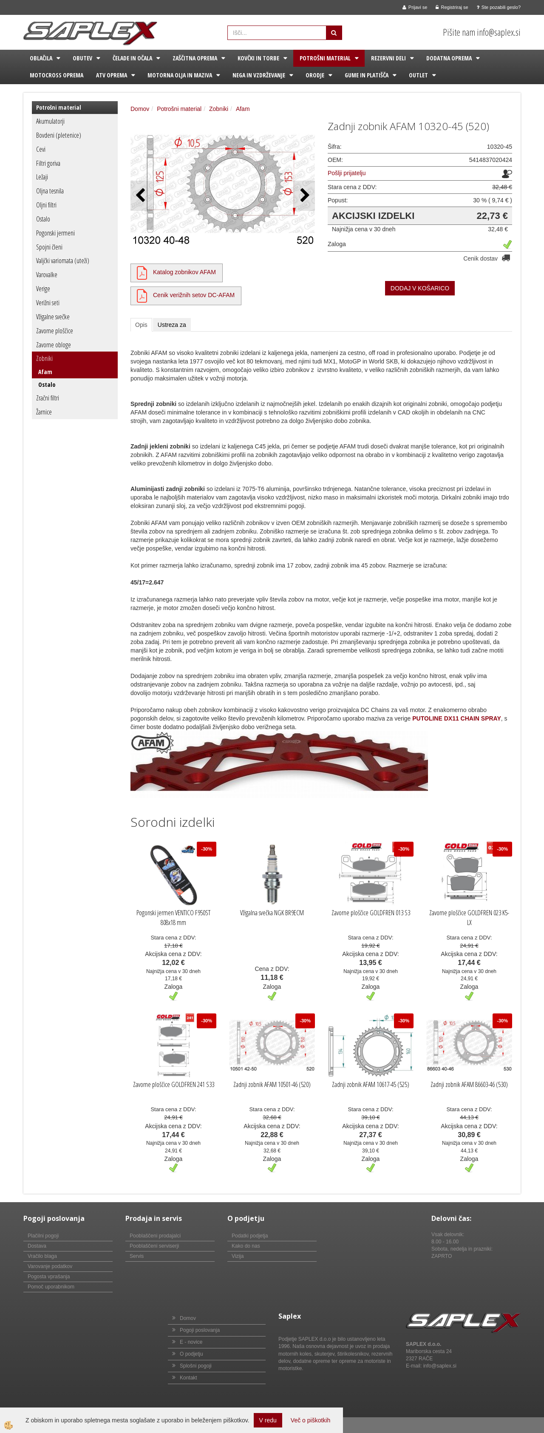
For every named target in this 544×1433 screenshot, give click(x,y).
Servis (137, 1256)
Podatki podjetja (250, 1236)
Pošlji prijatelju (347, 173)
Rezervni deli (388, 58)
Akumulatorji (50, 121)
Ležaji (42, 177)
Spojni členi (49, 247)
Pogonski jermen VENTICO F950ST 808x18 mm (173, 917)
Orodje (315, 75)
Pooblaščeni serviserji (154, 1246)
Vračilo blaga (42, 1256)
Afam (45, 372)
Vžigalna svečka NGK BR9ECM (272, 912)
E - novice (191, 1342)
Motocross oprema (56, 75)
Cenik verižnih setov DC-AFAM (194, 295)
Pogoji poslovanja (200, 1330)
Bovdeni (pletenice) (58, 135)
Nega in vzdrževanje (258, 75)
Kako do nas (246, 1246)
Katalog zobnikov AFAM (184, 272)
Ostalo (43, 219)
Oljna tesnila (50, 191)
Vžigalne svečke (53, 316)
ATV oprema (111, 75)
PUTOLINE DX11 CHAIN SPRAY (456, 718)
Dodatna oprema (449, 58)
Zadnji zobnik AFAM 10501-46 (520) (272, 1084)
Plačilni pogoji (43, 1236)
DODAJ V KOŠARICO (420, 288)
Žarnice (44, 412)
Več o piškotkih (310, 1420)
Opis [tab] (141, 324)
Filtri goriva (48, 163)
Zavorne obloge (53, 344)
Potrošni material (325, 58)
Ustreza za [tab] (172, 324)
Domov (139, 108)
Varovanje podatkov (50, 1266)
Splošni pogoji (196, 1366)
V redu (268, 1420)
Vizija (238, 1256)
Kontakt (188, 1378)
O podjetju (191, 1354)
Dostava (37, 1246)
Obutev (82, 58)
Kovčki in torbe (258, 58)
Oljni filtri (46, 205)
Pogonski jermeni (55, 233)
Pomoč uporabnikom (51, 1287)
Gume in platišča (366, 75)
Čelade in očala (132, 58)
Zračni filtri (47, 398)
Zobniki (44, 358)
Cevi (40, 149)
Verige (43, 288)
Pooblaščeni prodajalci (155, 1236)
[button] (304, 196)
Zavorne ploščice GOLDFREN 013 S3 (371, 912)
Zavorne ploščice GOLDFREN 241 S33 (173, 1084)
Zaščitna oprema (195, 58)
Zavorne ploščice (54, 330)
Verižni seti (48, 302)
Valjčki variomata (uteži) (62, 260)
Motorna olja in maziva (179, 75)
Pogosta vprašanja (49, 1277)
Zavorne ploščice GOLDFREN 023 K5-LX (469, 917)
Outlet (418, 75)
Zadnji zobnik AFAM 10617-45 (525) (370, 1084)
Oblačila (41, 58)
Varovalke (46, 274)
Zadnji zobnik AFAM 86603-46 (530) (469, 1084)
